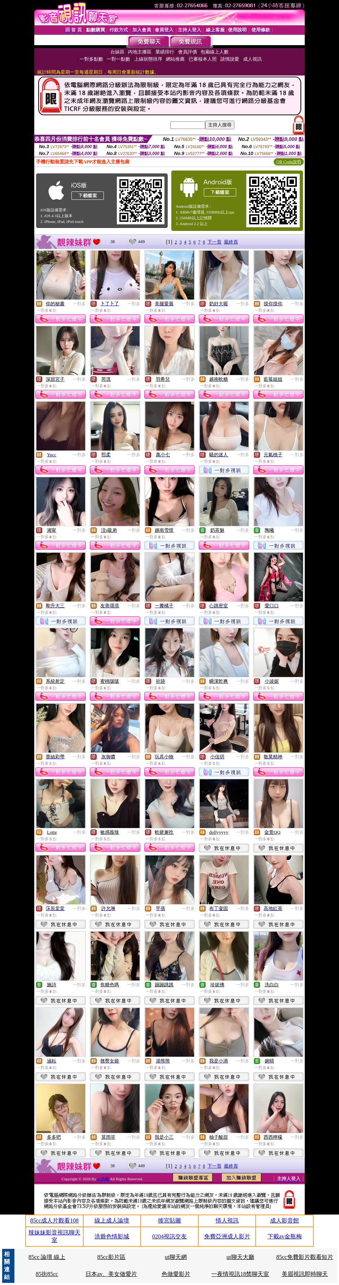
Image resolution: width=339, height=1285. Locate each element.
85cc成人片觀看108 (54, 1220)
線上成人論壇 (111, 1220)
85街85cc (47, 1274)
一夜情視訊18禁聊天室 (240, 1274)
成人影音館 (284, 1220)
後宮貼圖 (169, 1220)
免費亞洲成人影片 (227, 1236)
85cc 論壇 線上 (46, 1257)
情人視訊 (227, 1220)
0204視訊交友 (169, 1236)
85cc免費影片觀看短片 (304, 1257)
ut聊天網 (175, 1257)
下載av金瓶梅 (285, 1236)
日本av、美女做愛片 (111, 1274)
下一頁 (214, 242)
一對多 (79, 303)
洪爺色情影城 (111, 1236)
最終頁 (231, 242)
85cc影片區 (111, 1257)
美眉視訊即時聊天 (305, 1274)
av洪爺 (103, 1179)
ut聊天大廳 (240, 1257)
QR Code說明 (288, 161)
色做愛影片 (176, 1274)
